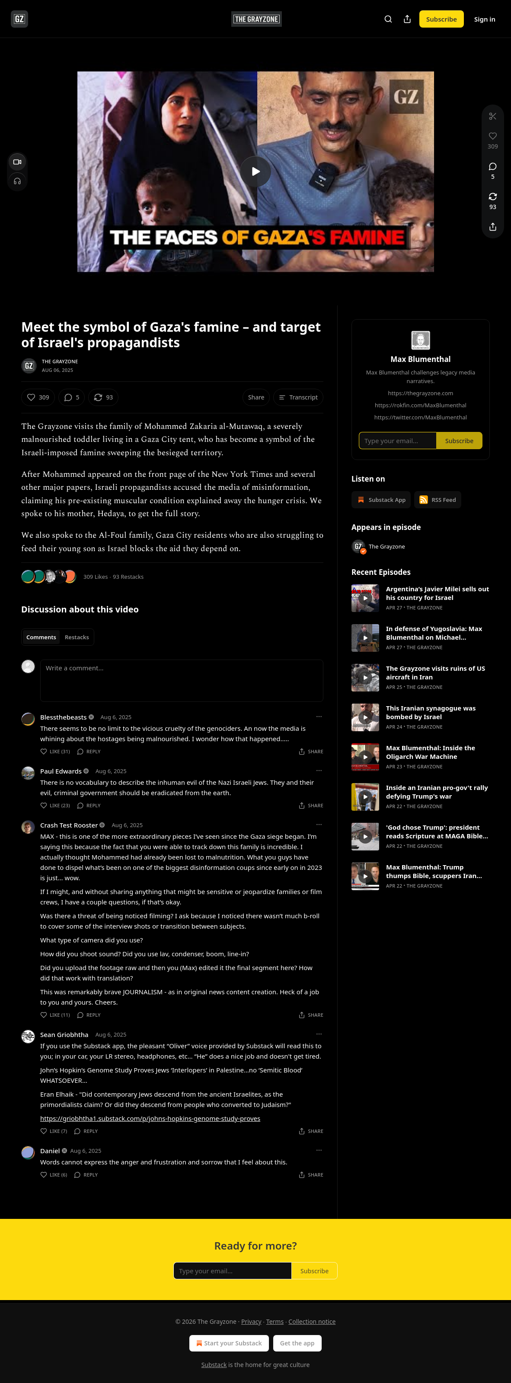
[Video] (17, 162)
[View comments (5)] (493, 171)
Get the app (297, 1343)
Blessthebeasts (63, 717)
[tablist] (57, 637)
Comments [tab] (41, 637)
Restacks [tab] (77, 637)
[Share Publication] (407, 19)
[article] (420, 598)
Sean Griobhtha (64, 1034)
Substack (214, 1365)
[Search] (388, 19)
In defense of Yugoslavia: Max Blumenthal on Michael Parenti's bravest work (434, 632)
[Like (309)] (38, 397)
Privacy (251, 1321)
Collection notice (311, 1321)
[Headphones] (17, 181)
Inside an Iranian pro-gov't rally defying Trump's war (437, 791)
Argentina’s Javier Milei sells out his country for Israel (437, 593)
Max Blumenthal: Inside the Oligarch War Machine (430, 752)
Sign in (484, 19)
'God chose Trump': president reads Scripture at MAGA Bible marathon (434, 831)
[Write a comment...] (182, 680)
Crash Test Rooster (69, 825)
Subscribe (441, 19)
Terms (275, 1321)
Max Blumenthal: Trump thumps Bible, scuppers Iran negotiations (431, 871)
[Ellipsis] (319, 716)
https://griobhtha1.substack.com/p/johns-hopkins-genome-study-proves (150, 1118)
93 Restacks (128, 576)
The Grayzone (60, 361)
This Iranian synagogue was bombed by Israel (431, 712)
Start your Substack (228, 1343)
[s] (255, 171)
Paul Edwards (61, 771)
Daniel (50, 1150)
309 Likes (95, 576)
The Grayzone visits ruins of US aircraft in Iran (435, 672)
